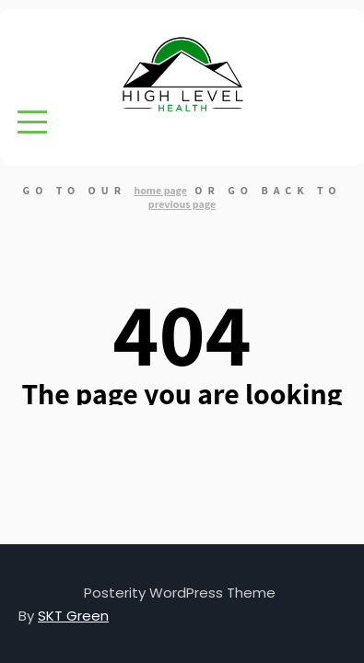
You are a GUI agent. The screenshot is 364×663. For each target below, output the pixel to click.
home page (160, 190)
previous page (182, 204)
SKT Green (73, 615)
